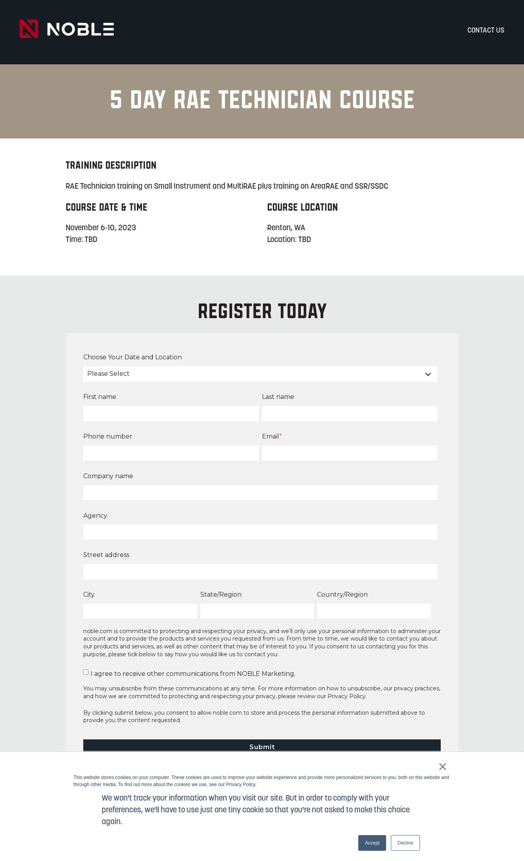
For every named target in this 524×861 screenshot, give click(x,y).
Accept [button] (372, 843)
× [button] (442, 766)
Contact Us (485, 31)
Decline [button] (405, 843)
